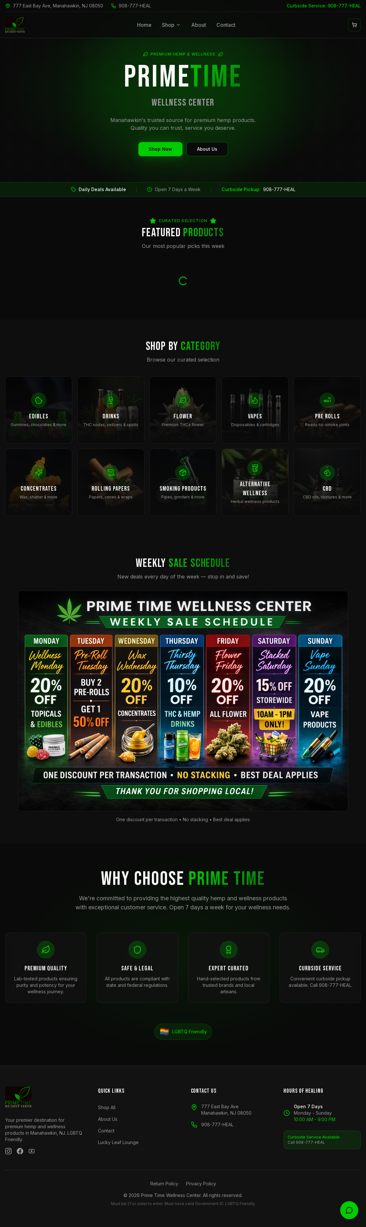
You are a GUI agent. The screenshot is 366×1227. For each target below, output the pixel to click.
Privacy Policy (201, 1183)
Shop (171, 25)
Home (144, 25)
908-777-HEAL (135, 5)
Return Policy (164, 1183)
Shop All (106, 1107)
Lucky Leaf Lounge (118, 1142)
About (198, 25)
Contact (225, 25)
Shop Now (160, 149)
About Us (207, 149)
